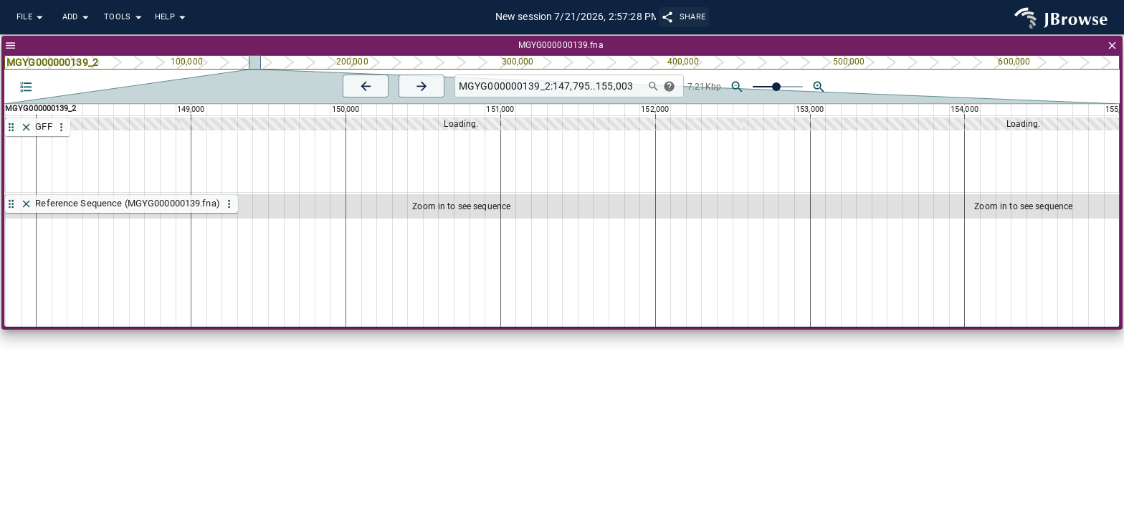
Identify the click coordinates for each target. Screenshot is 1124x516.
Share (684, 17)
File (31, 17)
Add (77, 17)
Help (172, 17)
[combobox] (548, 86)
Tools (124, 17)
